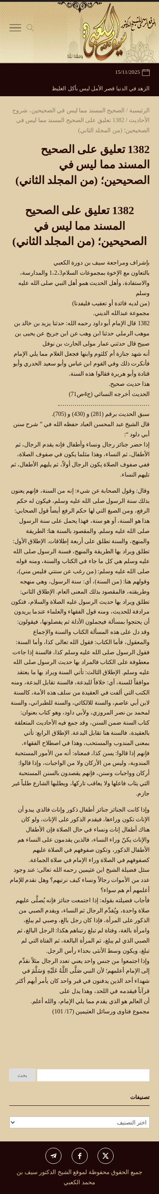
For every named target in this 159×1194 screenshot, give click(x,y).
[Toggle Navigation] (15, 29)
